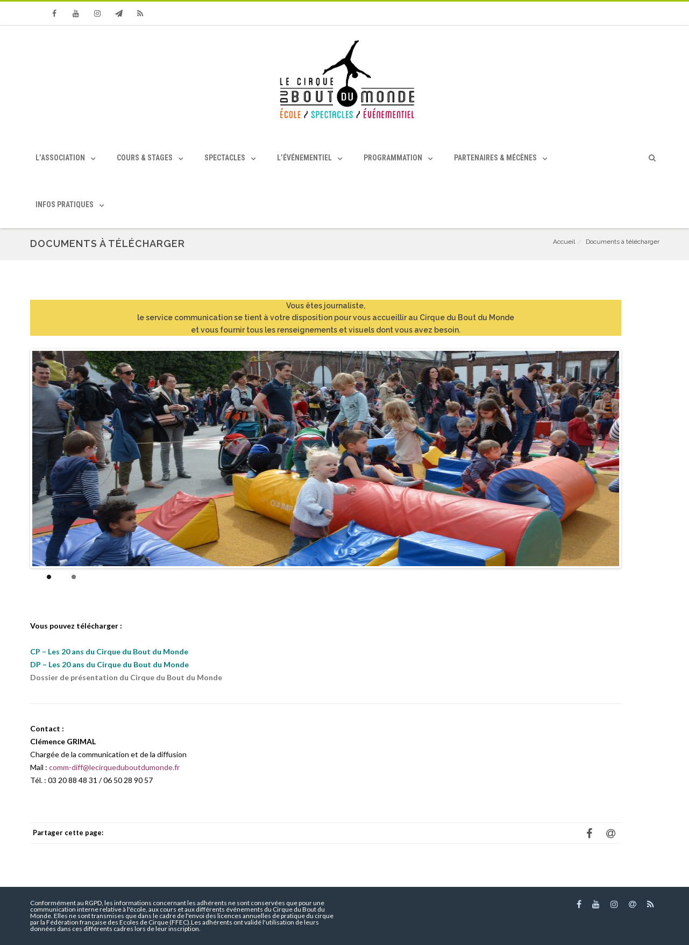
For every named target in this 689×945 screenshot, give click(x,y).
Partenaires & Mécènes (495, 157)
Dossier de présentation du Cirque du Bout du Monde (126, 677)
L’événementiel (304, 157)
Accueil (564, 241)
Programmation (393, 157)
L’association (60, 157)
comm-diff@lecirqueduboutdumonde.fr (114, 767)
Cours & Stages (145, 157)
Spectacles (224, 157)
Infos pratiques (64, 204)
